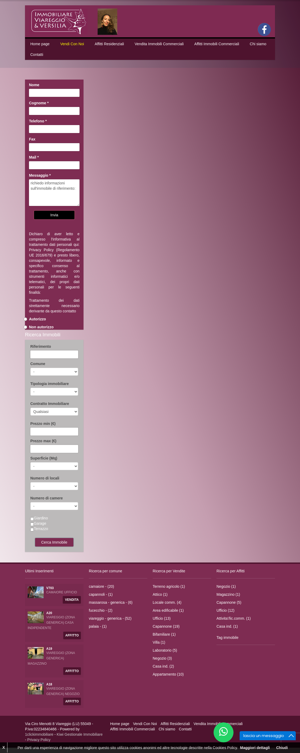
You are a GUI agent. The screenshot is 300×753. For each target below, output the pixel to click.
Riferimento (40, 346)
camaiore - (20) (101, 586)
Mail (34, 157)
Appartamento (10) (168, 674)
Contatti (36, 54)
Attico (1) (160, 594)
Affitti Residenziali (109, 44)
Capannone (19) (166, 626)
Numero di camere (46, 498)
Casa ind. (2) (163, 666)
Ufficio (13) (161, 618)
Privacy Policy (41, 250)
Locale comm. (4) (167, 602)
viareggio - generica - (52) (110, 618)
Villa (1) (159, 642)
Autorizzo (37, 319)
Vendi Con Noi (72, 44)
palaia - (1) (98, 626)
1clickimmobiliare (39, 734)
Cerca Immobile (54, 542)
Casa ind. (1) (227, 626)
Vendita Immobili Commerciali (159, 44)
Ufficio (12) (225, 610)
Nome (34, 85)
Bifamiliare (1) (164, 634)
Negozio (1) (226, 586)
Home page (39, 44)
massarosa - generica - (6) (110, 602)
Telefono (38, 121)
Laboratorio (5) (165, 650)
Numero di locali (44, 478)
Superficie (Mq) (43, 458)
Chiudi (282, 748)
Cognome (39, 103)
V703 (50, 588)
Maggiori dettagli (255, 748)
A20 (49, 613)
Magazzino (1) (228, 594)
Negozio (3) (162, 658)
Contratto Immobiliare (49, 404)
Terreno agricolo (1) (169, 586)
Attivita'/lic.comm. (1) (233, 618)
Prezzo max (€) (43, 441)
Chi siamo (258, 44)
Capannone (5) (228, 602)
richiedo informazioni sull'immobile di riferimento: (54, 192)
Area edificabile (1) (168, 610)
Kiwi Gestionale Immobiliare (80, 734)
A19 (49, 649)
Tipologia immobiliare (49, 384)
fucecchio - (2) (100, 610)
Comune (37, 364)
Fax (32, 139)
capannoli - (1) (101, 594)
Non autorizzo (41, 327)
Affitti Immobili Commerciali (216, 44)
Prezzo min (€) (43, 423)
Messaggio (40, 175)
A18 (49, 684)
